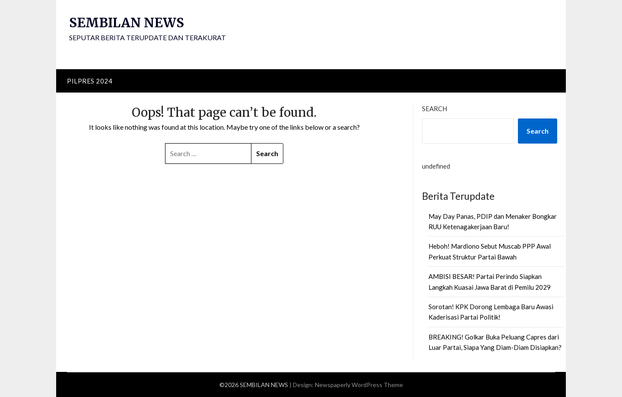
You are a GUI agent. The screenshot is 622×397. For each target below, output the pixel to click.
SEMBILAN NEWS (128, 22)
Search (434, 108)
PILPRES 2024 (89, 81)
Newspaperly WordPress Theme (359, 384)
